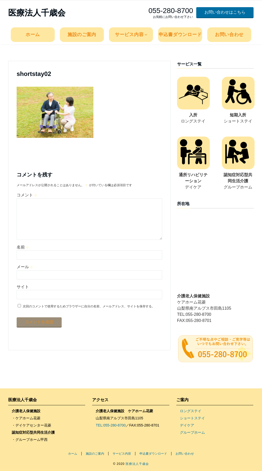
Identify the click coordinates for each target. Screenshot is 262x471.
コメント (27, 195)
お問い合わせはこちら (224, 12)
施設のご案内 (82, 34)
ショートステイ (192, 418)
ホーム (33, 34)
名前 (23, 255)
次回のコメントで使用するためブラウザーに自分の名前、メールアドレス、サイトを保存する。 (89, 314)
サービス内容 (129, 34)
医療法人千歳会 (37, 13)
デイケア (187, 425)
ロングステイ (190, 411)
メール (25, 275)
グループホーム (192, 432)
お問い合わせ (229, 34)
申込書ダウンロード (180, 34)
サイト (23, 295)
